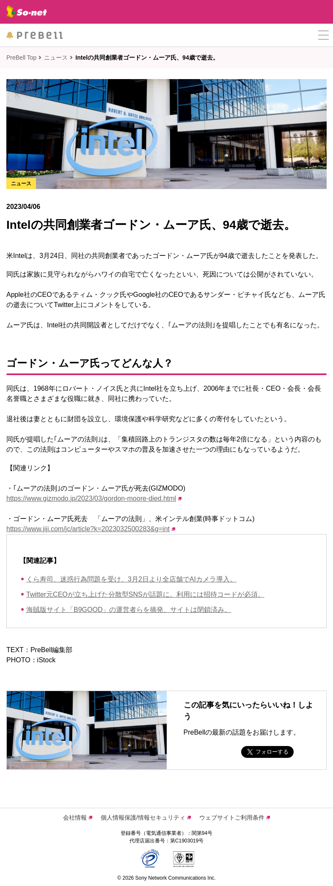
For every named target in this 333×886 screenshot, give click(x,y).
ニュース (56, 57)
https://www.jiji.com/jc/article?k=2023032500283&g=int (90, 528)
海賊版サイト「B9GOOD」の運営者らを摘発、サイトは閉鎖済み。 (128, 609)
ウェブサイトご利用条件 (234, 817)
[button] (323, 35)
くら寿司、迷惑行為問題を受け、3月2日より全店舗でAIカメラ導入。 (131, 579)
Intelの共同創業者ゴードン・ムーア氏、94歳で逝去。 (146, 57)
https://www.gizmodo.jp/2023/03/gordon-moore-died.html (94, 498)
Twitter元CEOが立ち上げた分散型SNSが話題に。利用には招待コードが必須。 (145, 594)
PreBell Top (21, 57)
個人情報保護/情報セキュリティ (146, 817)
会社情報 (77, 817)
